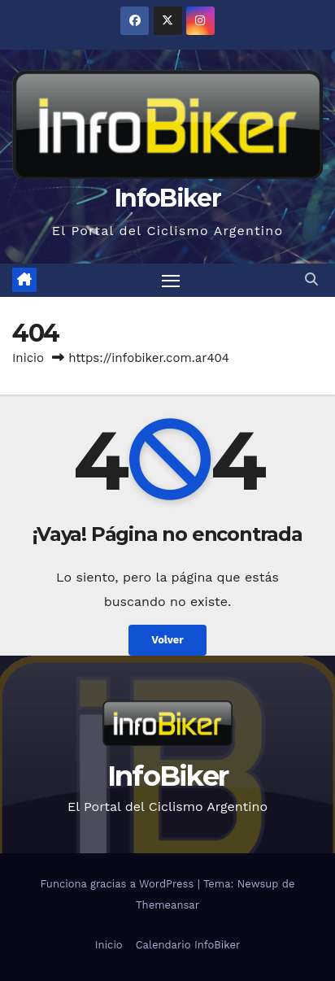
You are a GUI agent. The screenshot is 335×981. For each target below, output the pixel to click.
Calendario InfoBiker (188, 945)
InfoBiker (167, 198)
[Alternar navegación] (171, 280)
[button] (311, 279)
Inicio (28, 358)
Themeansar (167, 905)
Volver (167, 640)
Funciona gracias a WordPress (118, 884)
